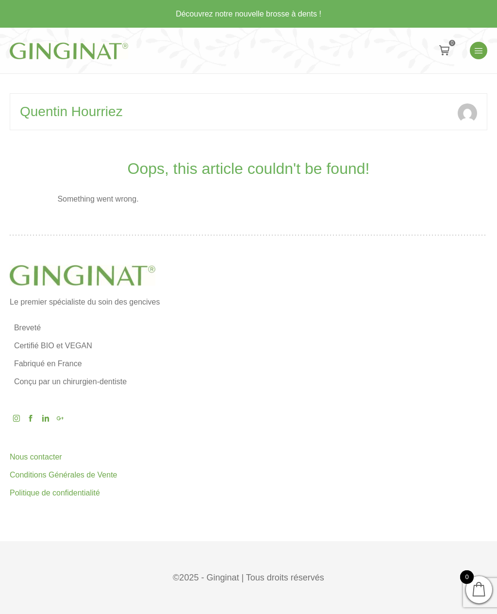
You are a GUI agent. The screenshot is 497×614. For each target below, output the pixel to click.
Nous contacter (36, 457)
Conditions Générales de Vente (63, 475)
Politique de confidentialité (55, 493)
